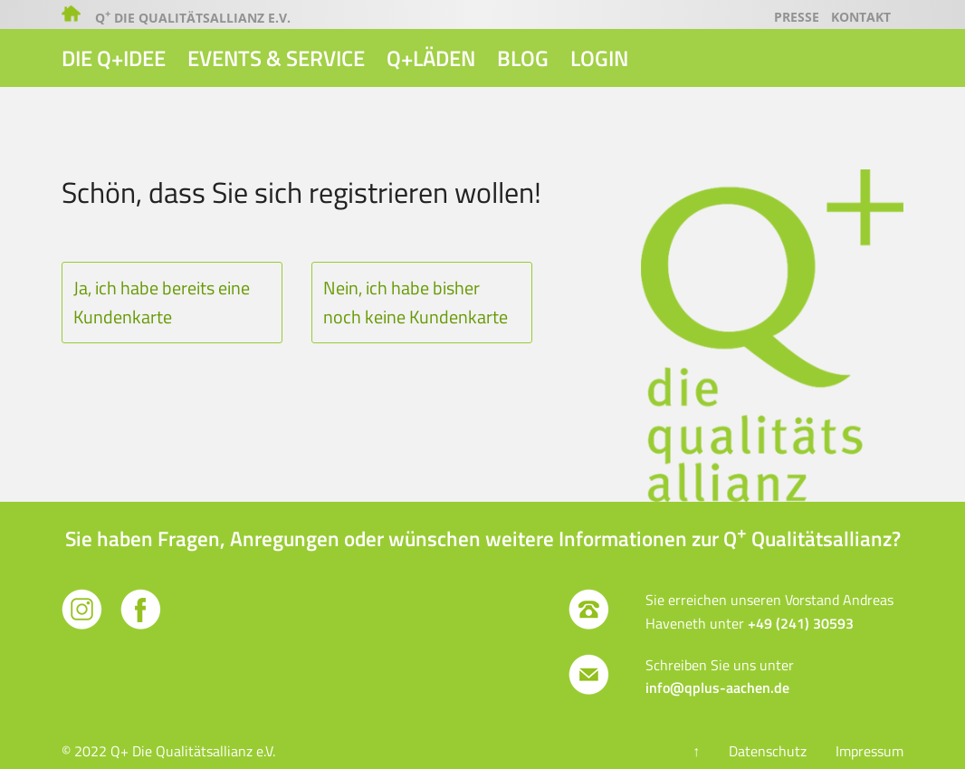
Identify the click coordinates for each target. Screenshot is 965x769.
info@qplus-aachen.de (717, 687)
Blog (523, 58)
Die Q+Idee (114, 58)
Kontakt (861, 16)
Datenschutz (768, 751)
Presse (796, 16)
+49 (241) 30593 (801, 623)
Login (599, 58)
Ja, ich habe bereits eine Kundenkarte (161, 302)
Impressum (869, 751)
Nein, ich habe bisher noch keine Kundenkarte (415, 302)
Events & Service (276, 58)
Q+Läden (431, 58)
